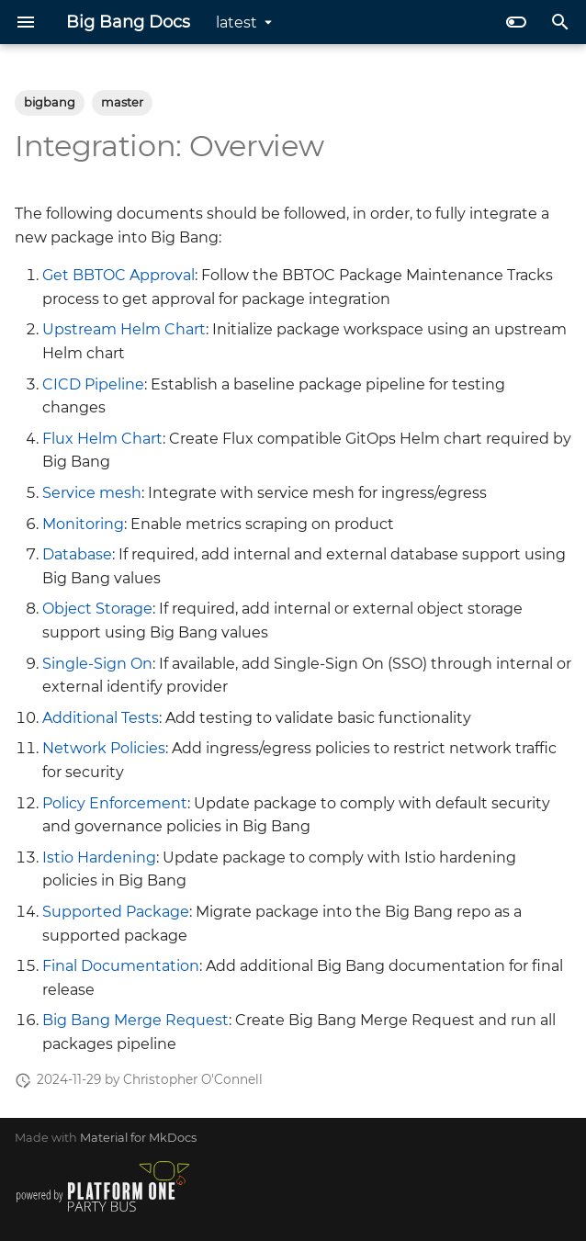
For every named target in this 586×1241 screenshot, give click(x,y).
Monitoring (83, 524)
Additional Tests (100, 718)
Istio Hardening (99, 857)
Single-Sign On (97, 663)
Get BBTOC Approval (118, 275)
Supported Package (115, 911)
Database (77, 554)
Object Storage (97, 608)
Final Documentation (120, 966)
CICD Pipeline (93, 384)
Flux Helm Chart (102, 438)
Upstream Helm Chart (124, 329)
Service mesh (91, 493)
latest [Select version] (236, 22)
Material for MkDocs (138, 1138)
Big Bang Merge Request (135, 1020)
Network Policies (103, 748)
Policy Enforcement (114, 803)
